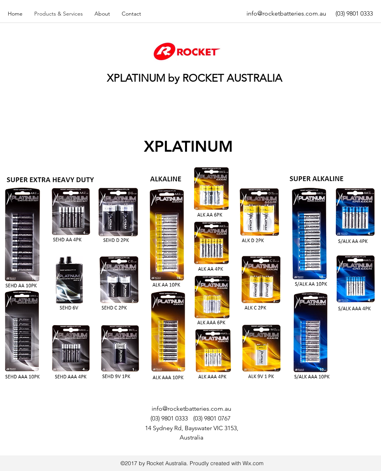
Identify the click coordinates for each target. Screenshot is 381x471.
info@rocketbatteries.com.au (286, 13)
